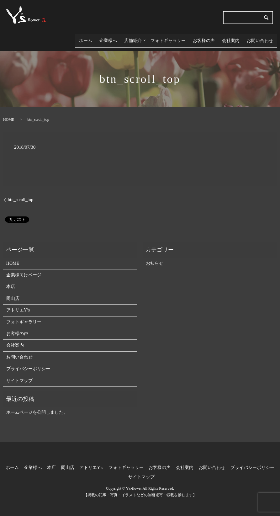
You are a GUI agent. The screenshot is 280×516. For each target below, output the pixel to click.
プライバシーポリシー (28, 365)
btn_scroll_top (20, 195)
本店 (10, 282)
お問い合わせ (261, 38)
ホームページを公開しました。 (37, 408)
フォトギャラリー (178, 38)
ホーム (101, 38)
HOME (8, 115)
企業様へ (121, 38)
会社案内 (235, 38)
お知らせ (154, 259)
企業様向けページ (23, 271)
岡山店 (12, 294)
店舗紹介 (143, 38)
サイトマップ (19, 376)
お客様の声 (211, 38)
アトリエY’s (18, 306)
